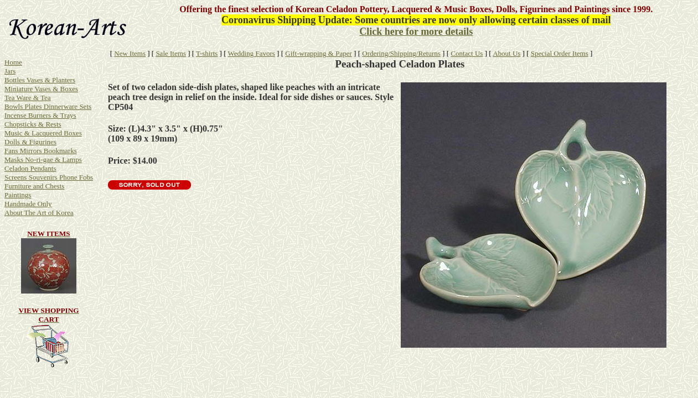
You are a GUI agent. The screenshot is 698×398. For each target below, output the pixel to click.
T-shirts (207, 53)
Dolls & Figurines (30, 142)
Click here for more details (416, 31)
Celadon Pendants (30, 168)
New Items (130, 53)
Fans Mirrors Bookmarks (40, 150)
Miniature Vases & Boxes (41, 89)
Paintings (17, 195)
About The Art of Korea (39, 212)
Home (13, 62)
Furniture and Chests (34, 186)
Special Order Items (559, 53)
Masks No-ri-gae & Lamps (43, 159)
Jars (9, 71)
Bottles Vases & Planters (39, 80)
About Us (506, 53)
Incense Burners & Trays (40, 115)
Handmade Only (28, 204)
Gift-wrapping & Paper (318, 53)
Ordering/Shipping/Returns (401, 53)
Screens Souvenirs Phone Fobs (48, 177)
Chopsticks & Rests (32, 124)
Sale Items (171, 53)
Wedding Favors (251, 53)
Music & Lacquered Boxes (43, 133)
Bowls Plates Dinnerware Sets (47, 106)
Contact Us (467, 53)
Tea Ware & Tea (27, 97)
